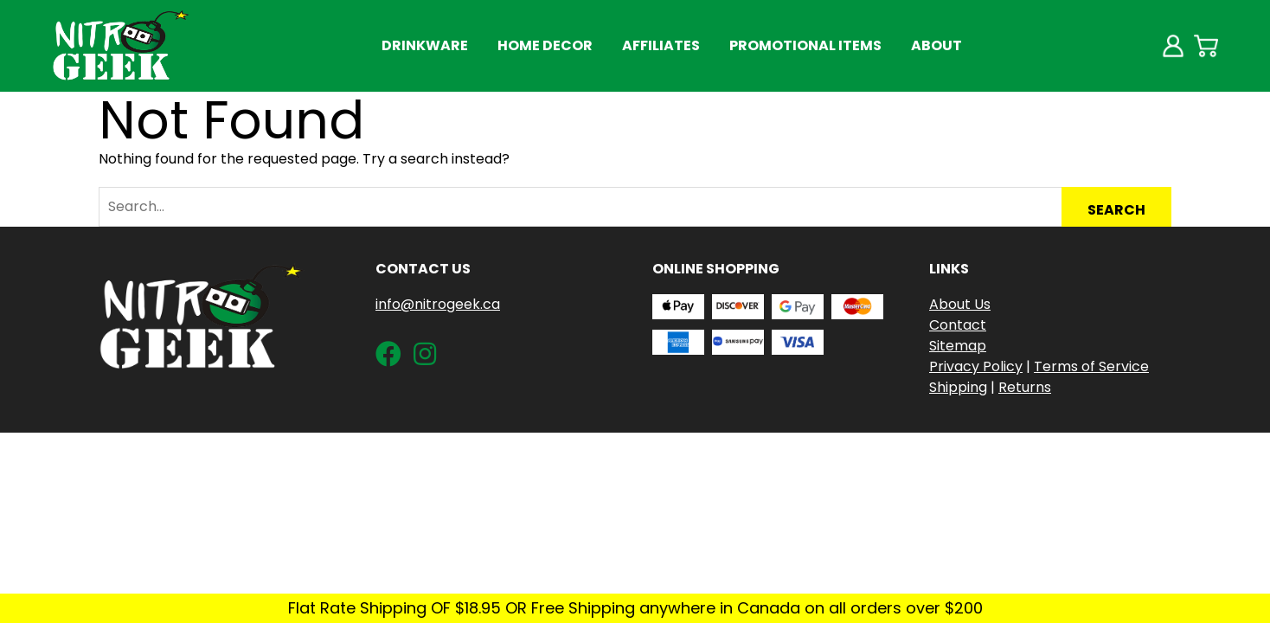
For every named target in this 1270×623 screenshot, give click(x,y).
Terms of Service (1091, 366)
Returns (1024, 387)
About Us (960, 304)
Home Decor (545, 45)
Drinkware (425, 45)
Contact (957, 325)
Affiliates (661, 45)
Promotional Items (805, 45)
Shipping (958, 387)
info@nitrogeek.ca (437, 304)
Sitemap (957, 346)
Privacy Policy (976, 366)
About (936, 45)
